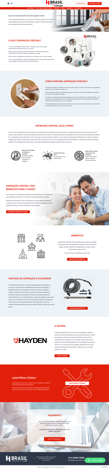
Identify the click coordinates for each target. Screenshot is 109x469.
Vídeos (63, 8)
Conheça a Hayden (62, 355)
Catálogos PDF (80, 3)
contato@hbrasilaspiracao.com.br (76, 460)
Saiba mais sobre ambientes (77, 259)
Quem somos (30, 8)
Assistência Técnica (95, 3)
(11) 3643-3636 (76, 457)
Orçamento (70, 8)
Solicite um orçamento (54, 439)
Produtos (56, 8)
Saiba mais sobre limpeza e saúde (17, 211)
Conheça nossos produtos (77, 308)
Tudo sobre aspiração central (44, 8)
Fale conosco (78, 8)
